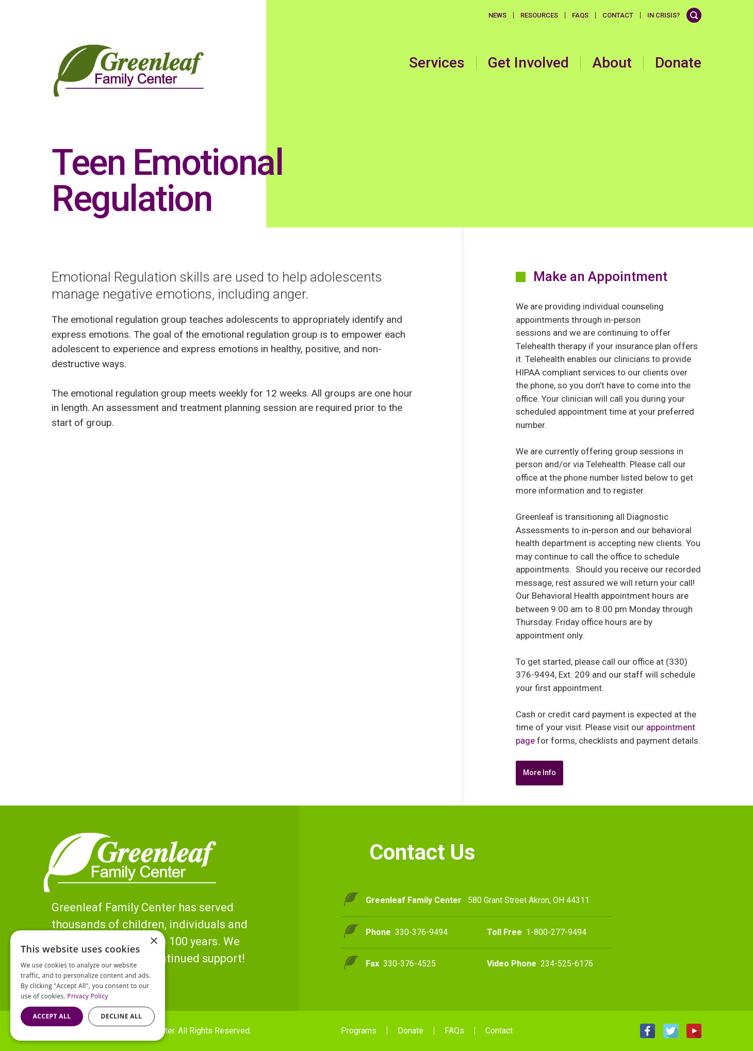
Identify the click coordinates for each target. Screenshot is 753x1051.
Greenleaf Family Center (130, 862)
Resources (539, 15)
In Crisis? (663, 15)
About (612, 63)
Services (437, 63)
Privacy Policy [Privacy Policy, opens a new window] (87, 996)
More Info (539, 772)
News (497, 15)
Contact (617, 15)
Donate (678, 63)
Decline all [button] (121, 1016)
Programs (358, 1031)
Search (693, 15)
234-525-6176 (567, 963)
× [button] (153, 941)
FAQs (454, 1031)
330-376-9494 (421, 932)
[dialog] (87, 985)
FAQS (580, 15)
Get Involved (528, 63)
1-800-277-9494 (556, 932)
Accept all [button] (52, 1016)
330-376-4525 (409, 963)
